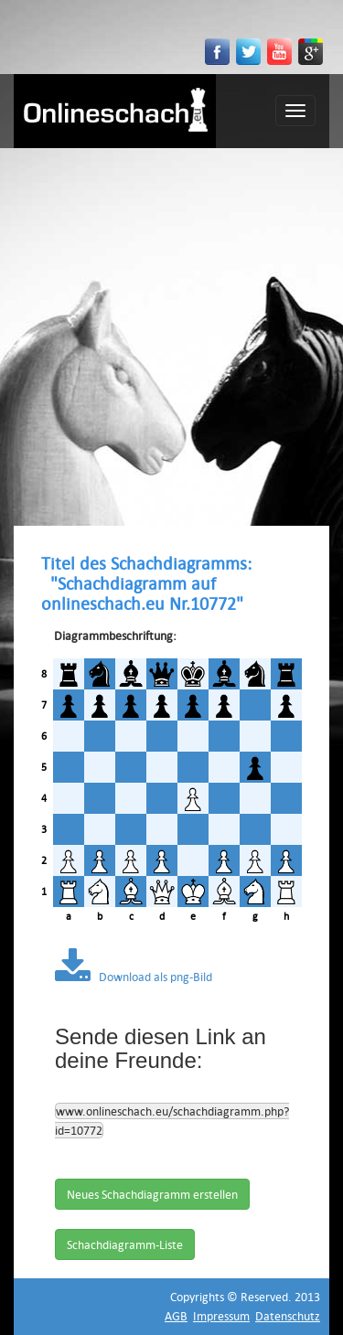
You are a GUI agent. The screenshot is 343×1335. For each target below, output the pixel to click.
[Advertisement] (171, 328)
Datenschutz (287, 1315)
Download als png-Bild (133, 976)
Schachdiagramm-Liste (125, 1244)
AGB (176, 1315)
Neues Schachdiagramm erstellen (152, 1194)
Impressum (221, 1315)
